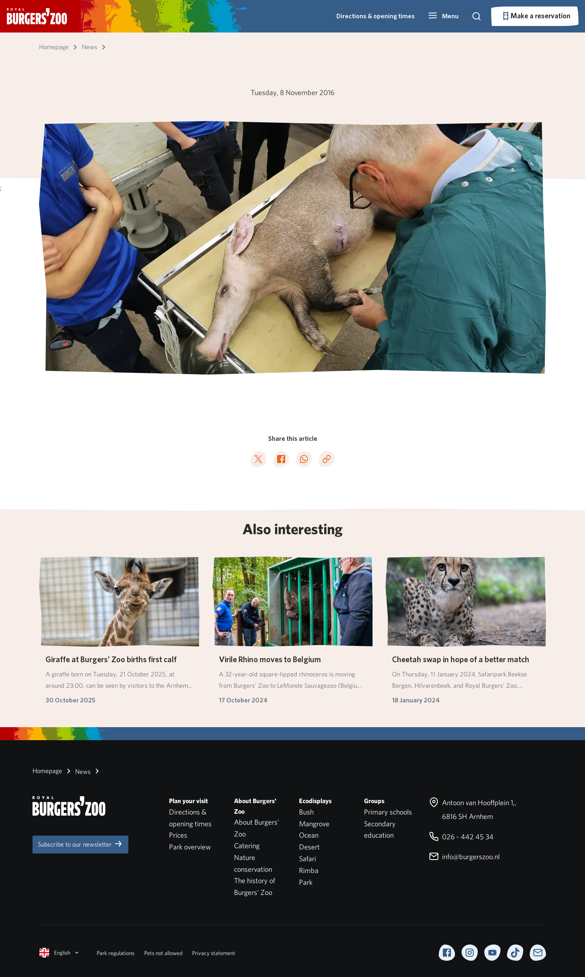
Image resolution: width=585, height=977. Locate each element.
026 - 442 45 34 (461, 836)
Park (305, 882)
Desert (309, 846)
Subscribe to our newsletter (80, 844)
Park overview (190, 846)
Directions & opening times (375, 16)
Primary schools (388, 812)
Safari (307, 858)
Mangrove (314, 823)
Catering (247, 845)
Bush (306, 812)
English (59, 953)
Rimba (308, 870)
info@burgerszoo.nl (464, 856)
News (77, 771)
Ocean (308, 835)
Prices (178, 835)
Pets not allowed (163, 953)
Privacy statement (213, 953)
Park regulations (115, 953)
